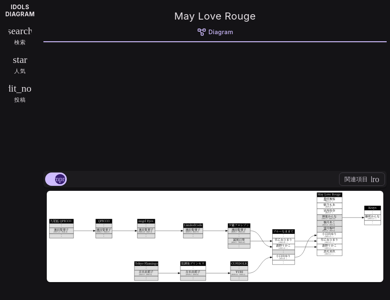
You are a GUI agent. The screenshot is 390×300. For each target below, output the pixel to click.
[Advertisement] (215, 105)
